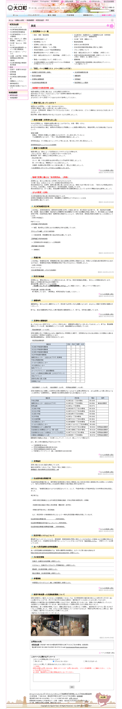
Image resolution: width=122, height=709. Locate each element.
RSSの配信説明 (86, 694)
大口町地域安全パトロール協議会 (18, 35)
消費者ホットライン (16, 81)
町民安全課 (40, 20)
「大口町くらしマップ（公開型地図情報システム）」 (50, 286)
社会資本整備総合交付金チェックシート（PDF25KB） (49, 523)
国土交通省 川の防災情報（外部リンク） (46, 573)
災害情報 (13, 72)
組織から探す (19, 20)
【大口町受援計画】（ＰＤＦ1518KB (43, 270)
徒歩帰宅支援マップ (40, 39)
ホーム (11, 20)
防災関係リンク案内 (81, 82)
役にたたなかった (91, 661)
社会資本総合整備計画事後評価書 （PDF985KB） (48, 526)
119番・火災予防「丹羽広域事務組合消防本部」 (18, 57)
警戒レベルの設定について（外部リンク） (48, 59)
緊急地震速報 (78, 42)
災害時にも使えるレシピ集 (43, 44)
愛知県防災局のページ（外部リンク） (46, 52)
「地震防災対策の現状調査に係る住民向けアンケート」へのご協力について (92, 63)
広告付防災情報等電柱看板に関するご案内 (88, 47)
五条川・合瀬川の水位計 (18, 69)
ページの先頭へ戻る (106, 170)
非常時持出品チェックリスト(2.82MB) (43, 145)
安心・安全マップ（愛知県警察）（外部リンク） (18, 40)
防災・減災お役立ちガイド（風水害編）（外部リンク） (52, 55)
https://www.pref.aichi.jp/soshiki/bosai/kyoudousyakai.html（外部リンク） (55, 553)
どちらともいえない (61, 661)
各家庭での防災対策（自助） (42, 72)
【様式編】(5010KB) (38, 246)
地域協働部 (30, 20)
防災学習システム (91, 541)
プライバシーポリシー (53, 694)
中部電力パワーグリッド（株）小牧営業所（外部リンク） (51, 582)
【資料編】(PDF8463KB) (39, 238)
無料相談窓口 (14, 83)
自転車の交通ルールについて (18, 87)
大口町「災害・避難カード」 (83, 39)
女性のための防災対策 (81, 44)
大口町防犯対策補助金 (17, 32)
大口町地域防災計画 (81, 72)
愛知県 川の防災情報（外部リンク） (45, 569)
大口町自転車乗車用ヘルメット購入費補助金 (18, 48)
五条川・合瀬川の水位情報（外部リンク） (46, 561)
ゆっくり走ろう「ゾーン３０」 (18, 53)
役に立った (39, 661)
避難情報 (77, 59)
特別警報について (40, 42)
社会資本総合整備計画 (39, 82)
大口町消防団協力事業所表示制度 (18, 64)
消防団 (12, 60)
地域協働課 (13, 98)
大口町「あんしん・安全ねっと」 (18, 44)
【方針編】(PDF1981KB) (39, 224)
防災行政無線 (36, 76)
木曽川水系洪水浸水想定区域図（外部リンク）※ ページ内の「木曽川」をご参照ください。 (92, 56)
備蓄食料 (78, 76)
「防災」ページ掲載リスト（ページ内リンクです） (52, 68)
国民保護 (13, 74)
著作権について (74, 694)
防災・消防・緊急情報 (41, 35)
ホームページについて (36, 694)
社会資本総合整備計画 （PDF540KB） (48, 519)
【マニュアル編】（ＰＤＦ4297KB (42, 231)
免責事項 (65, 694)
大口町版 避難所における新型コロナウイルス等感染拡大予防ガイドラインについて (52, 63)
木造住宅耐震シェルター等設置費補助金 (47, 50)
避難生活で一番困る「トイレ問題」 (46, 47)
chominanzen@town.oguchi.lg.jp (76, 647)
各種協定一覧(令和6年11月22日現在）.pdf (45, 469)
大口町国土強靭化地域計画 (18, 78)
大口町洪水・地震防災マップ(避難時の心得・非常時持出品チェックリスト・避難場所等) (92, 35)
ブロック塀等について (81, 50)
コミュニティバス (16, 27)
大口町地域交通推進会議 (18, 29)
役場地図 (80, 696)
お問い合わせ (73, 698)
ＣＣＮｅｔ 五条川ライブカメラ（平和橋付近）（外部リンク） (54, 565)
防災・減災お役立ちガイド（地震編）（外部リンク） (92, 52)
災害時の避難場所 (38, 79)
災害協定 (78, 79)
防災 (11, 67)
